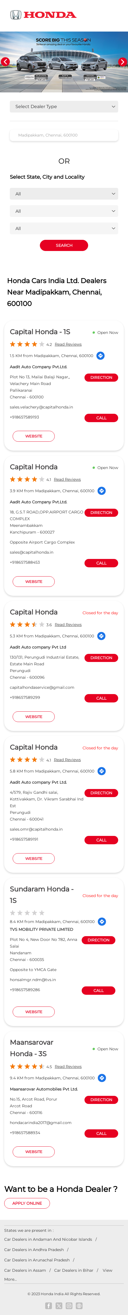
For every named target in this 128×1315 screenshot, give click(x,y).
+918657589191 (24, 839)
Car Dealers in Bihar (73, 1270)
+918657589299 (25, 697)
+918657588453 (25, 562)
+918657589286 (25, 989)
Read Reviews (68, 344)
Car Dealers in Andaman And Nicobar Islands (48, 1239)
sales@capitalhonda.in (31, 552)
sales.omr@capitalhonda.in (36, 829)
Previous (5, 62)
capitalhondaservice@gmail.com (42, 687)
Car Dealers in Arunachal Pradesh (37, 1260)
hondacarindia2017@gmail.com (41, 1122)
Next (122, 62)
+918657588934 (25, 1132)
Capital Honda (34, 467)
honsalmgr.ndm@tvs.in (33, 979)
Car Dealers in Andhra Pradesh (34, 1249)
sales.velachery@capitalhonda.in (41, 407)
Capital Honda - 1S (40, 332)
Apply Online (27, 1203)
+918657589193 (24, 417)
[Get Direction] (100, 355)
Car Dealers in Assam (25, 1270)
